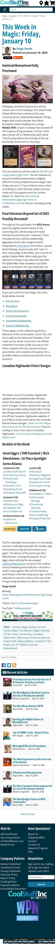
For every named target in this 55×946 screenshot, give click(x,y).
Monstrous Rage (14, 504)
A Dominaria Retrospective (27, 772)
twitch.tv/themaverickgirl (24, 603)
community (25, 634)
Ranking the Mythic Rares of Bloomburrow (28, 720)
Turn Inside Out (13, 511)
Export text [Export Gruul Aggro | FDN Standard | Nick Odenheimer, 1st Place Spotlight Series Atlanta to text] (24, 528)
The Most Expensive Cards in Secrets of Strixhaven (32, 760)
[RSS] (14, 665)
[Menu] (4, 9)
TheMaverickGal (22, 608)
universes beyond (40, 637)
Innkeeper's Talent (41, 493)
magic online (29, 627)
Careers (32, 841)
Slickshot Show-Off (15, 492)
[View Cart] (52, 4)
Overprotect (12, 500)
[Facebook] (4, 665)
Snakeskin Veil (13, 508)
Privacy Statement (11, 871)
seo (13, 644)
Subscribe (41, 884)
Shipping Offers (36, 837)
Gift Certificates (9, 834)
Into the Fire (12, 301)
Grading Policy (9, 881)
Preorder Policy (9, 874)
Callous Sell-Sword (15, 471)
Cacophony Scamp (15, 475)
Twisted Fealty (39, 511)
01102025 (21, 644)
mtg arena (22, 637)
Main (4, 15)
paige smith (10, 641)
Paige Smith (24, 48)
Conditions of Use (10, 867)
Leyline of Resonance (14, 563)
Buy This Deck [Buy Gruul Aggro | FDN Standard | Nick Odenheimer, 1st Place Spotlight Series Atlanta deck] (9, 528)
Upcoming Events (10, 837)
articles (16, 627)
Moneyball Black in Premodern (29, 746)
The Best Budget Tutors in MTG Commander (29, 800)
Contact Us (34, 844)
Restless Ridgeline (41, 475)
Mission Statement (11, 864)
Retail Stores (8, 844)
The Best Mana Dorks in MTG (28, 706)
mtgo (15, 630)
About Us (33, 834)
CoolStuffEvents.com (12, 841)
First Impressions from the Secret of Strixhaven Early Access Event (32, 680)
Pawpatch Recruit (40, 518)
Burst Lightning (39, 515)
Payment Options (10, 885)
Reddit (18, 57)
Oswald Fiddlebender (17, 325)
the (27, 196)
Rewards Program (38, 848)
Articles (13, 15)
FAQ (30, 851)
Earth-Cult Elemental (17, 310)
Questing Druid (13, 489)
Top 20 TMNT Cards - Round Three (31, 732)
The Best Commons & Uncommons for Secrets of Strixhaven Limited (32, 787)
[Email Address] (41, 877)
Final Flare (23, 245)
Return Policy (8, 878)
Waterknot (12, 306)
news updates (26, 641)
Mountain (36, 471)
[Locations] (41, 4)
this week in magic (29, 630)
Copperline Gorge (41, 478)
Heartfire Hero (13, 485)
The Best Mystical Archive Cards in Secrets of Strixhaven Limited (31, 694)
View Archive (27, 814)
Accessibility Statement (13, 888)
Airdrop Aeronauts (16, 315)
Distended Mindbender (19, 320)
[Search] (31, 9)
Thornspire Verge (40, 485)
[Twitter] (9, 665)
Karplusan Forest (40, 482)
